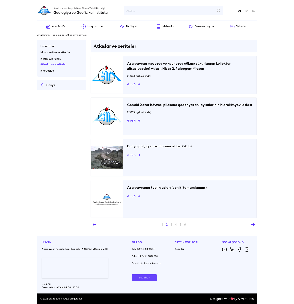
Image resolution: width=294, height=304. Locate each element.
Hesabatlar (47, 46)
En (246, 10)
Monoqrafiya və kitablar (55, 52)
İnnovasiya (47, 70)
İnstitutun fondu (50, 58)
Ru (253, 10)
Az (240, 10)
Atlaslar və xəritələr (53, 64)
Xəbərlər (179, 248)
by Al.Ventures (244, 299)
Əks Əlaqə (144, 277)
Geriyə (47, 85)
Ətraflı (131, 84)
